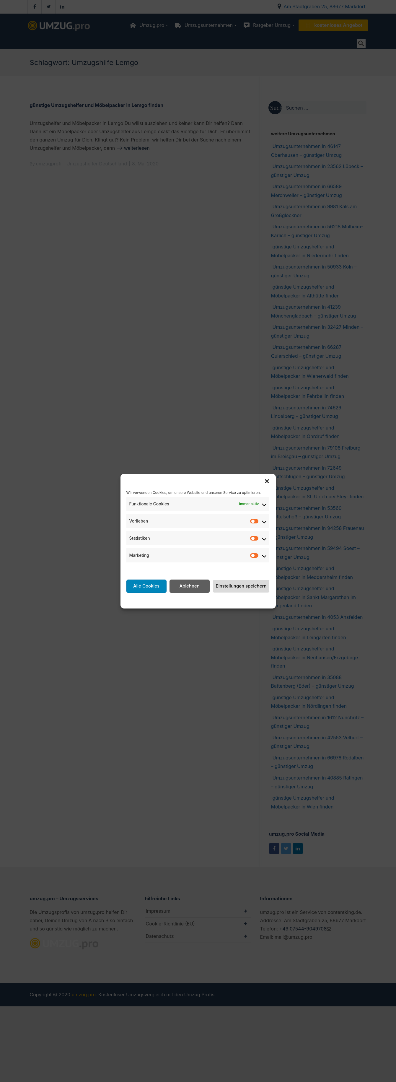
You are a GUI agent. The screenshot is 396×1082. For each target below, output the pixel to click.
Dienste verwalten (146, 569)
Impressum (244, 600)
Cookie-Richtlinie (158, 600)
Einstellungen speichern (241, 586)
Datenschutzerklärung (204, 600)
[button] (267, 481)
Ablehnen (189, 586)
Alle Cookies (146, 586)
